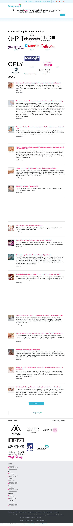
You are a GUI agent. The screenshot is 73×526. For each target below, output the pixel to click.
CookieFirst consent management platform (37, 523)
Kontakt (32, 517)
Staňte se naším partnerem (58, 420)
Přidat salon (29, 1)
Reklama (62, 515)
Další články (36, 403)
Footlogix (32, 59)
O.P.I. (16, 39)
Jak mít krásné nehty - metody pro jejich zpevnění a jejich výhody (39, 333)
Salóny (14, 10)
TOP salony (39, 12)
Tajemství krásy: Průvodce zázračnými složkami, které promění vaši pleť (40, 127)
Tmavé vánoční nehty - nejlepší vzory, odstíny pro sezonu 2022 (38, 274)
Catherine (48, 47)
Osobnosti (20, 10)
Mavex (57, 67)
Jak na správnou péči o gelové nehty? (29, 225)
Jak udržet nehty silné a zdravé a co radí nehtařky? (34, 240)
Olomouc (11, 500)
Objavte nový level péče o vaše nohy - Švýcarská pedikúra (36, 168)
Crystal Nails (48, 64)
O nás (39, 512)
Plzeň (10, 486)
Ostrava (10, 478)
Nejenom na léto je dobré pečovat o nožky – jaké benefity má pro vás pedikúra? (39, 368)
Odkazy (22, 517)
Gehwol (32, 46)
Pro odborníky (22, 512)
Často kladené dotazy (47, 512)
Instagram (27, 517)
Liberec (10, 493)
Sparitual (16, 48)
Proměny (45, 10)
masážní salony (13, 469)
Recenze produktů (36, 10)
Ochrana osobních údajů (53, 515)
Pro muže (52, 10)
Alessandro (32, 38)
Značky (26, 10)
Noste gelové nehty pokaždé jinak (28, 350)
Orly (16, 65)
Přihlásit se (38, 1)
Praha (10, 464)
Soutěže (58, 10)
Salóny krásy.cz (37, 413)
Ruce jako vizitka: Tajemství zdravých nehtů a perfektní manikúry (39, 101)
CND (48, 39)
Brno (9, 471)
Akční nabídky (23, 12)
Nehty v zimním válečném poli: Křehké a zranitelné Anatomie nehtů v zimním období (40, 148)
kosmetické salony (13, 467)
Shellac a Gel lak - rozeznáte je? (27, 186)
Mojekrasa (38, 517)
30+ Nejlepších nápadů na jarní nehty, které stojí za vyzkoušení (38, 387)
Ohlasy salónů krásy (32, 512)
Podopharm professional (30, 74)
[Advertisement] (36, 23)
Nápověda (56, 512)
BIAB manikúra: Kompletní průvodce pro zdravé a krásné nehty (38, 83)
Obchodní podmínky (41, 515)
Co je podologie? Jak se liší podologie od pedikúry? (33, 255)
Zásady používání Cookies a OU (27, 515)
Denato (44, 71)
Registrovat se (46, 1)
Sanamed (16, 71)
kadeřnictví (11, 466)
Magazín (32, 12)
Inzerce (48, 12)
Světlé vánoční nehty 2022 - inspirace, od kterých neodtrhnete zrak (39, 315)
